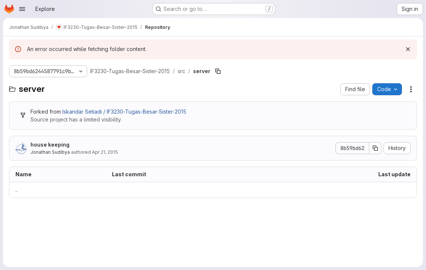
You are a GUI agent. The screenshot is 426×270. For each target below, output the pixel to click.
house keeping (49, 144)
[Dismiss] (407, 49)
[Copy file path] (218, 71)
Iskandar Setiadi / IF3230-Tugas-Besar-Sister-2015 (124, 111)
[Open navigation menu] (22, 9)
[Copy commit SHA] (375, 148)
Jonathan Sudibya (50, 152)
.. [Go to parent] (16, 190)
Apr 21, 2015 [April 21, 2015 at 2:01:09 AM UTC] (105, 152)
